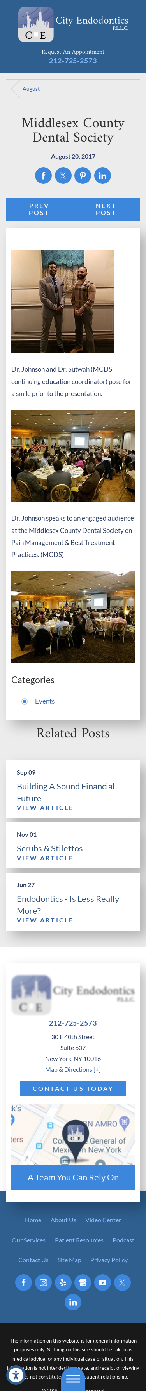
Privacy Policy (109, 1259)
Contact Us (33, 1259)
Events (45, 701)
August (31, 88)
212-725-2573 (73, 60)
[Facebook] (23, 1282)
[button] (16, 1375)
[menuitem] (33, 1220)
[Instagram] (43, 1282)
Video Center (103, 1219)
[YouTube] (102, 1282)
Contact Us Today (73, 1088)
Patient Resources (79, 1240)
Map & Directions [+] (73, 1069)
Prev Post (39, 209)
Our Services (29, 1240)
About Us (63, 1219)
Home (33, 1219)
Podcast (123, 1240)
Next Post (106, 209)
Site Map (69, 1259)
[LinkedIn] (73, 1302)
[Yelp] (63, 1282)
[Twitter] (122, 1282)
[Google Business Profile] (82, 1282)
